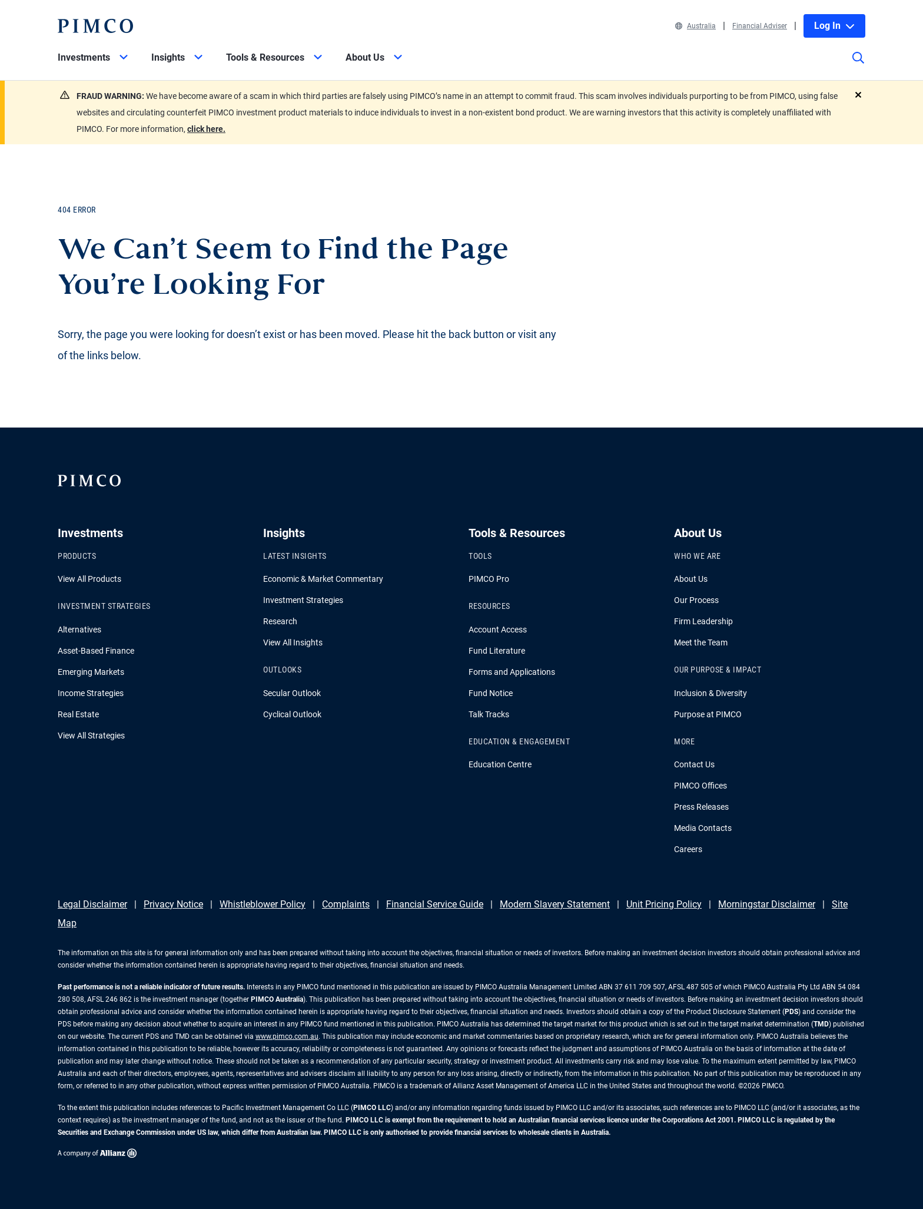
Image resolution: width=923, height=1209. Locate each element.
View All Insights (293, 642)
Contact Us (694, 764)
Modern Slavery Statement (555, 904)
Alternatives (79, 629)
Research (280, 621)
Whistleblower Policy (263, 904)
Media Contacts (703, 828)
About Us (691, 579)
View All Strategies (91, 735)
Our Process (696, 600)
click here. (206, 129)
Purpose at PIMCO (708, 714)
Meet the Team (701, 642)
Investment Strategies (303, 600)
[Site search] (858, 66)
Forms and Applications (512, 672)
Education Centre (500, 764)
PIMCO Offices (700, 785)
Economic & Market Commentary (323, 579)
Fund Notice (491, 693)
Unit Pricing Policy (664, 904)
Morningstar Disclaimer (766, 904)
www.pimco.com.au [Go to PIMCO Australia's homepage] (286, 1036)
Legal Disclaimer (92, 904)
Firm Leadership (703, 621)
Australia (695, 26)
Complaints (346, 904)
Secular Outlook (292, 693)
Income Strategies (91, 693)
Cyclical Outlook (292, 714)
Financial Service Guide (434, 904)
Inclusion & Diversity (710, 693)
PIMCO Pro (489, 579)
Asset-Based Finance (96, 650)
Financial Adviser (759, 26)
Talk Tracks (489, 714)
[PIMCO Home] (95, 26)
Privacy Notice (173, 904)
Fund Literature (497, 650)
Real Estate (78, 714)
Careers (688, 849)
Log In (834, 25)
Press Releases (701, 806)
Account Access (498, 629)
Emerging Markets (91, 672)
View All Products (89, 579)
